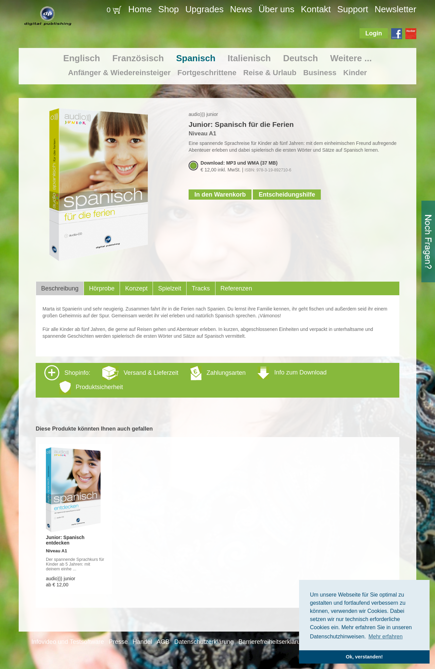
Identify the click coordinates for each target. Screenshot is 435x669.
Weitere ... (351, 58)
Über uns (277, 9)
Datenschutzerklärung (204, 641)
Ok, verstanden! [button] (364, 656)
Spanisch (195, 58)
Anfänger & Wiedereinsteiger (119, 72)
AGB (163, 641)
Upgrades (204, 9)
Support (352, 9)
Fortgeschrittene (207, 72)
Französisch (138, 58)
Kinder (355, 72)
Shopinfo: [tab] (185, 380)
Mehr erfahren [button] (385, 636)
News (241, 9)
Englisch (81, 58)
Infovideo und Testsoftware (67, 641)
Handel (142, 641)
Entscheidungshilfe (287, 194)
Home (140, 9)
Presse (118, 641)
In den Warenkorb (220, 194)
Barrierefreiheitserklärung (273, 641)
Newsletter (395, 9)
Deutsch (300, 58)
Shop (168, 9)
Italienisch (249, 58)
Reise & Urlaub (270, 72)
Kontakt (316, 9)
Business (319, 72)
